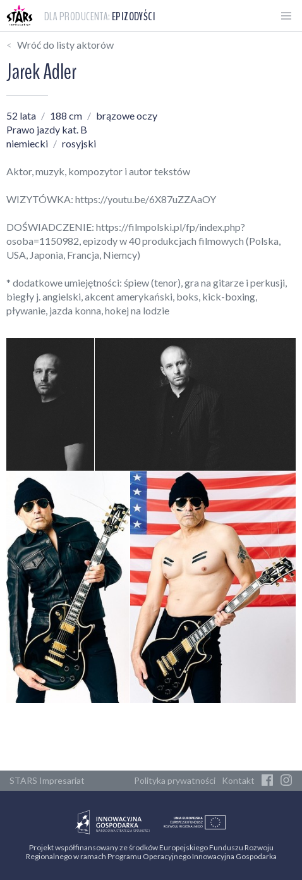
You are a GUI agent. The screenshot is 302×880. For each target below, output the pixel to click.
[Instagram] (286, 781)
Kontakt (238, 780)
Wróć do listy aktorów (65, 45)
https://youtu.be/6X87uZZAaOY (145, 199)
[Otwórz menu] (286, 15)
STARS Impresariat (47, 780)
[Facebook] (267, 781)
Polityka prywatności (174, 780)
